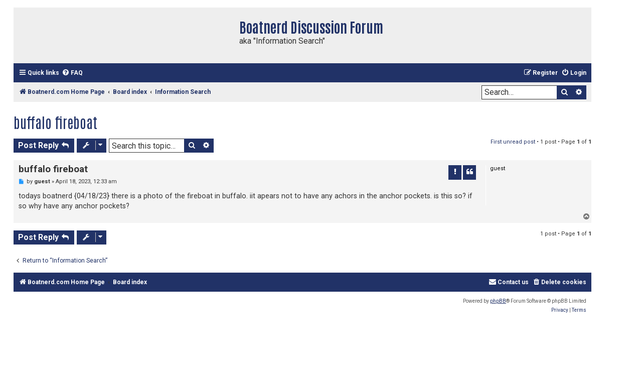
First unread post (513, 142)
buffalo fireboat (55, 122)
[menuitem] (72, 73)
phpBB (498, 301)
